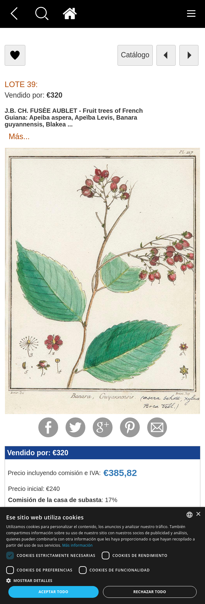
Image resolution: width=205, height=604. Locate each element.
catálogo (135, 55)
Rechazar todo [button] (149, 591)
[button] (102, 580)
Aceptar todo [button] (53, 591)
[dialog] (102, 555)
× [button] (198, 514)
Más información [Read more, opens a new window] (77, 545)
